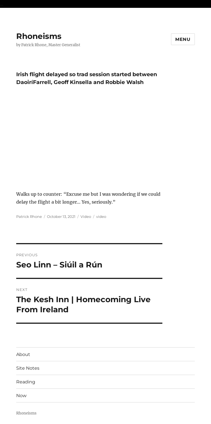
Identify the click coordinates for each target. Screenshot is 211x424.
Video (85, 216)
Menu (183, 39)
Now (21, 395)
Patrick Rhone (29, 216)
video (101, 216)
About (23, 354)
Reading (25, 382)
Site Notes (27, 368)
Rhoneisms (38, 36)
